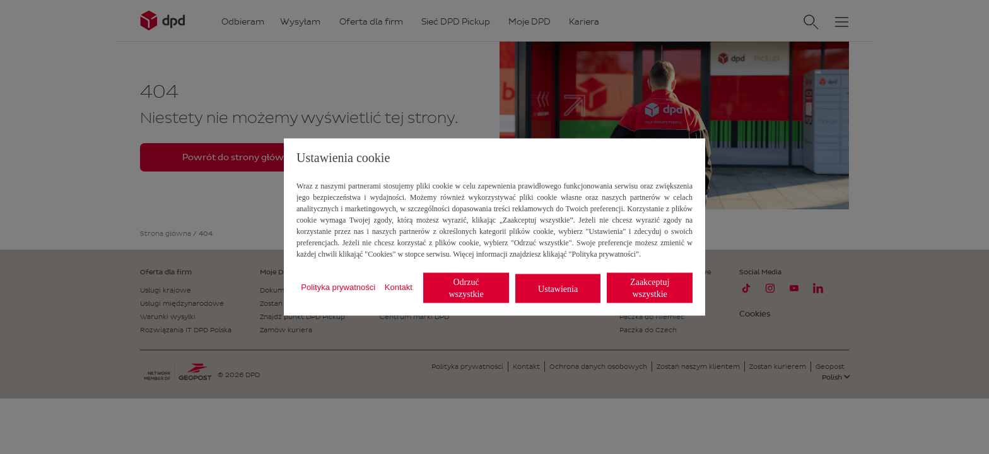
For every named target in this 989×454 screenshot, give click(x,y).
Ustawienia (558, 288)
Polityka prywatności (338, 286)
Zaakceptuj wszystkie (649, 288)
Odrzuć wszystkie (465, 288)
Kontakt (399, 286)
